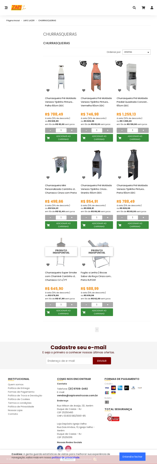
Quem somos (15, 384)
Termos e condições (19, 402)
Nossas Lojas (15, 410)
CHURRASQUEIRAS (47, 20)
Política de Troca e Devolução (25, 395)
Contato (13, 413)
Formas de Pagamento (21, 391)
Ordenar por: (114, 52)
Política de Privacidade (21, 406)
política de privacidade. (66, 457)
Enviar (102, 361)
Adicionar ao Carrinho (63, 137)
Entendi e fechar (132, 456)
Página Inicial (13, 20)
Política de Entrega (19, 388)
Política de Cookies (19, 399)
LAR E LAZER (28, 20)
